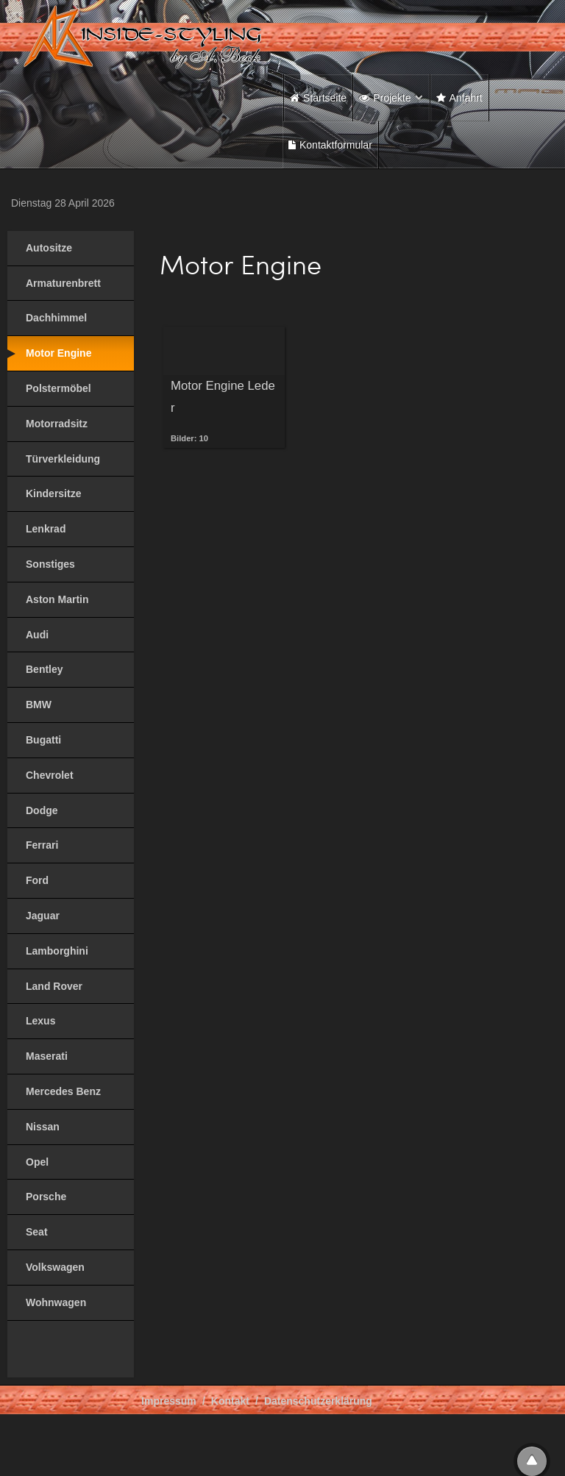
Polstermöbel (58, 388)
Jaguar (43, 915)
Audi (37, 635)
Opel (37, 1162)
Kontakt (230, 1401)
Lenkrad (45, 529)
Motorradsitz (57, 423)
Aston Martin (57, 599)
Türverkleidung (63, 459)
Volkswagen (55, 1267)
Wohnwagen (56, 1302)
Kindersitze (53, 493)
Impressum (168, 1401)
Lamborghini (57, 951)
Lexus (40, 1021)
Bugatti (43, 740)
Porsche (46, 1196)
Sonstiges (50, 564)
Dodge (42, 810)
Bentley (44, 669)
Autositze (49, 248)
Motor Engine (58, 353)
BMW (38, 704)
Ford (37, 880)
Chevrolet (50, 775)
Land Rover (54, 986)
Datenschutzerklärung (318, 1401)
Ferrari (42, 845)
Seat (37, 1232)
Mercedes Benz (63, 1091)
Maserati (47, 1056)
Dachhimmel (56, 318)
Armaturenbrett (63, 283)
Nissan (43, 1127)
